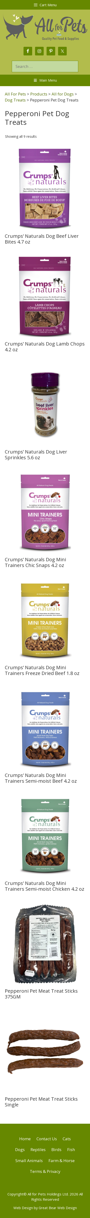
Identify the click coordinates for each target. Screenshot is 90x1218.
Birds (56, 1149)
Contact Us (46, 1138)
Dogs (20, 1149)
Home (25, 1138)
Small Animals (29, 1160)
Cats (67, 1138)
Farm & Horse (61, 1160)
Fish (71, 1149)
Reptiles (38, 1149)
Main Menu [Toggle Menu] (45, 80)
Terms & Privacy (45, 1171)
